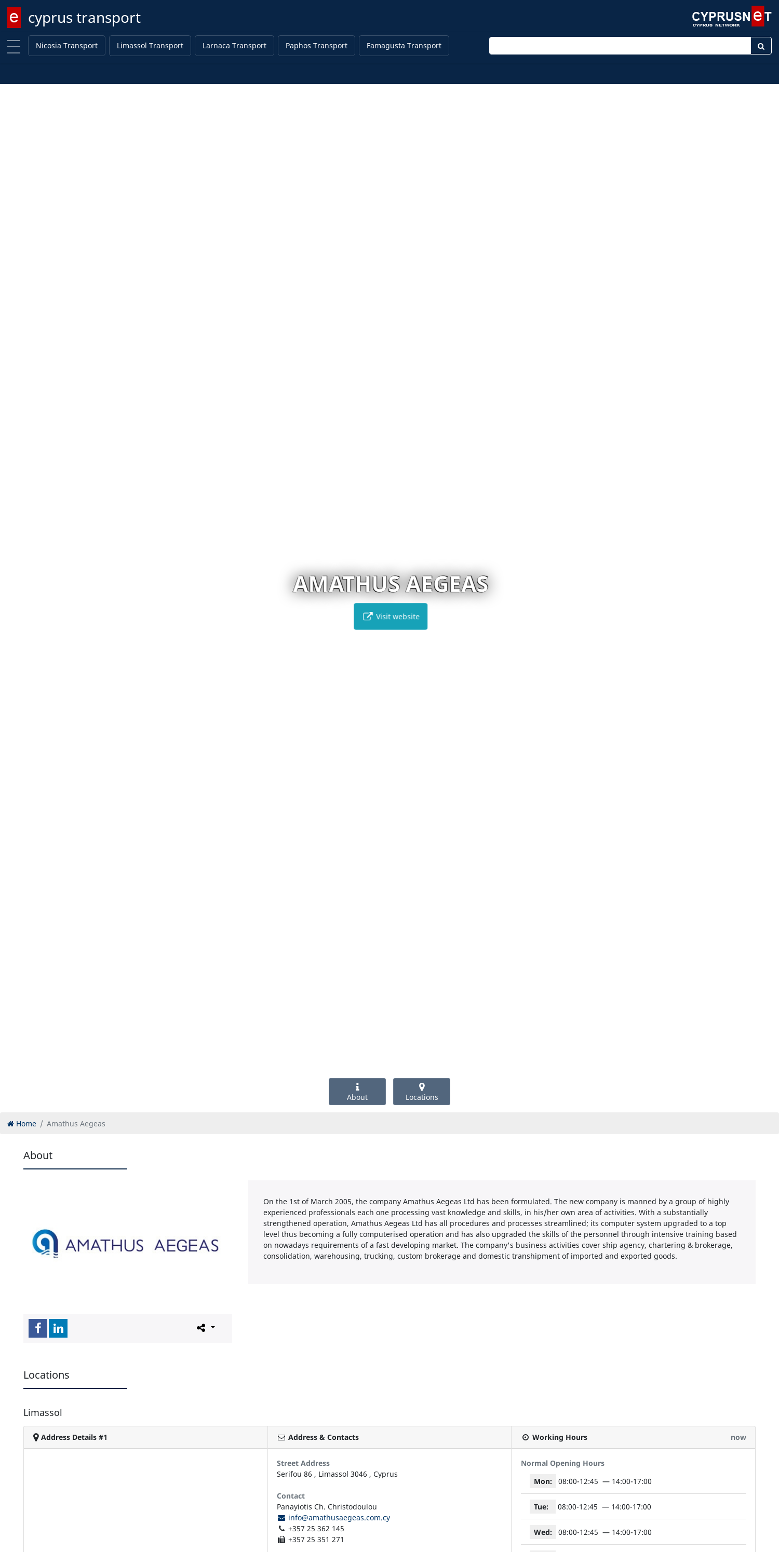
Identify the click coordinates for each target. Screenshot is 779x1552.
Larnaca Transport (234, 45)
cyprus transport (84, 17)
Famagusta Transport (404, 45)
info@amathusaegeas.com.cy (333, 1517)
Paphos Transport (316, 45)
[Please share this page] (205, 1328)
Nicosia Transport (67, 45)
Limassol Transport (150, 45)
